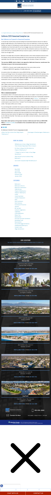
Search (26, 1)
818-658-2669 (28, 11)
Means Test (17, 215)
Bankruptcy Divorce (20, 186)
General (21, 32)
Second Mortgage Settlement (22, 223)
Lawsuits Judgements (20, 210)
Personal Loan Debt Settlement (22, 218)
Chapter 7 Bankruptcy (20, 192)
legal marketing (30, 423)
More (45, 489)
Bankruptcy (21, 489)
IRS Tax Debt (18, 208)
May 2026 (17, 169)
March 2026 (18, 172)
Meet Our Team (8, 489)
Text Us (33, 489)
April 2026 (17, 171)
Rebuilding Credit (19, 220)
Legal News (17, 211)
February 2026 (18, 174)
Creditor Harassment (20, 198)
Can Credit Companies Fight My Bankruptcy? (26, 160)
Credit (16, 194)
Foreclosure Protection (20, 204)
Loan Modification (19, 213)
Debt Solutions (18, 203)
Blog (17, 32)
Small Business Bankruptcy (21, 225)
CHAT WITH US (12, 493)
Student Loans (18, 227)
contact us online (10, 122)
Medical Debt (18, 217)
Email (23, 1)
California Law (18, 189)
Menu (33, 1)
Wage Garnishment (19, 229)
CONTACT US (38, 493)
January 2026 (18, 176)
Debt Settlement (19, 201)
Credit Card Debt (19, 196)
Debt (16, 199)
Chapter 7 (36, 98)
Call (19, 1)
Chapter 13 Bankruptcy (20, 191)
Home (16, 1)
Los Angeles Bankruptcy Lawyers (8, 32)
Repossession (18, 222)
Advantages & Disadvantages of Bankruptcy (38, 132)
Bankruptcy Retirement (20, 187)
